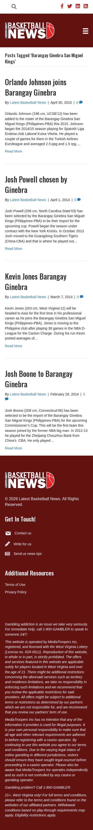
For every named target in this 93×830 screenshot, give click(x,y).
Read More (13, 151)
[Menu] (85, 31)
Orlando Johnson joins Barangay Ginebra (35, 87)
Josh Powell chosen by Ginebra (36, 184)
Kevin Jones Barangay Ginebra (35, 281)
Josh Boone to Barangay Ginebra (38, 378)
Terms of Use (15, 585)
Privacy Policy (16, 592)
